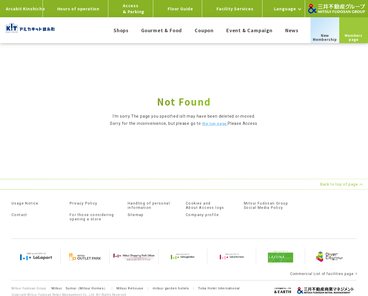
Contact (20, 214)
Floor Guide (180, 9)
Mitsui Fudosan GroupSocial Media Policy (267, 205)
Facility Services (235, 9)
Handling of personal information (150, 205)
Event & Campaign (249, 30)
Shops (121, 30)
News (291, 30)
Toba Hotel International (221, 282)
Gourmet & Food (161, 30)
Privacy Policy (84, 203)
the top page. (215, 123)
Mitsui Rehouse (130, 282)
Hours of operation (78, 9)
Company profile (203, 214)
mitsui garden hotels (172, 282)
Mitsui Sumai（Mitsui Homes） (80, 282)
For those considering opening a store (93, 216)
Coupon (204, 30)
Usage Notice (26, 203)
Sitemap (136, 214)
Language (285, 9)
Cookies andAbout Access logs (206, 205)
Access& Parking (133, 8)
